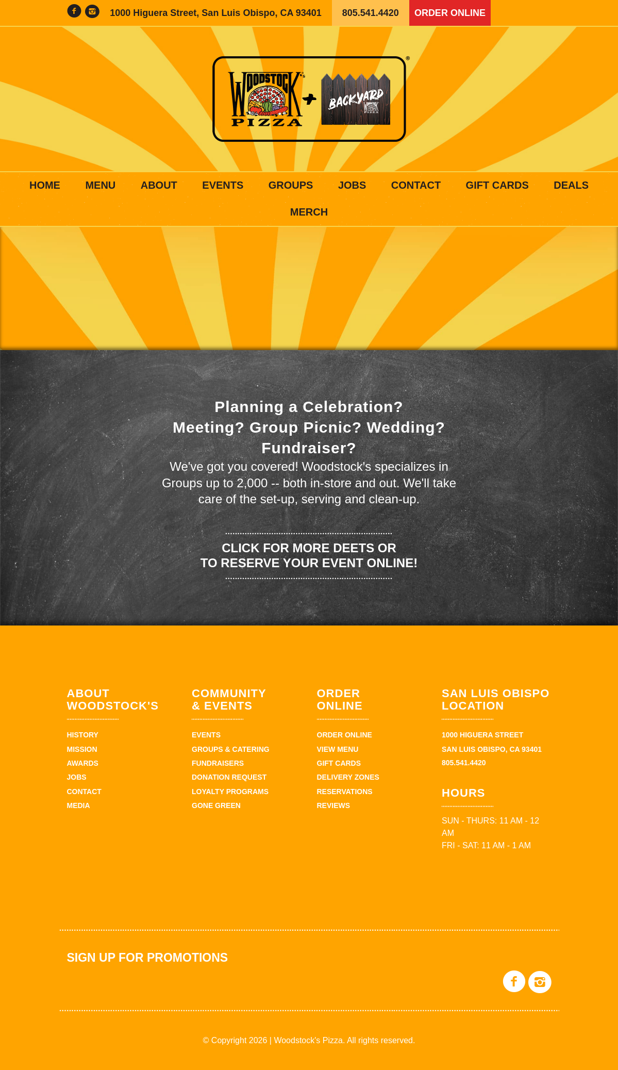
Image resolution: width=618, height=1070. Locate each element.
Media (78, 805)
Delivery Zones (348, 777)
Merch (309, 212)
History (82, 735)
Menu (100, 185)
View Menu (338, 749)
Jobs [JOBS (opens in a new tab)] (352, 185)
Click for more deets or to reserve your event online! (309, 555)
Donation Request (229, 777)
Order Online (450, 13)
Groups (291, 185)
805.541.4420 (370, 13)
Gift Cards (497, 185)
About (159, 185)
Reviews (333, 805)
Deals (571, 185)
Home (44, 185)
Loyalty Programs (230, 791)
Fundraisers (218, 763)
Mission (82, 749)
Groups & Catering (231, 749)
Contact (416, 185)
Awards (82, 763)
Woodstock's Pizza (309, 99)
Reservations (345, 791)
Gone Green (216, 805)
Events (222, 185)
